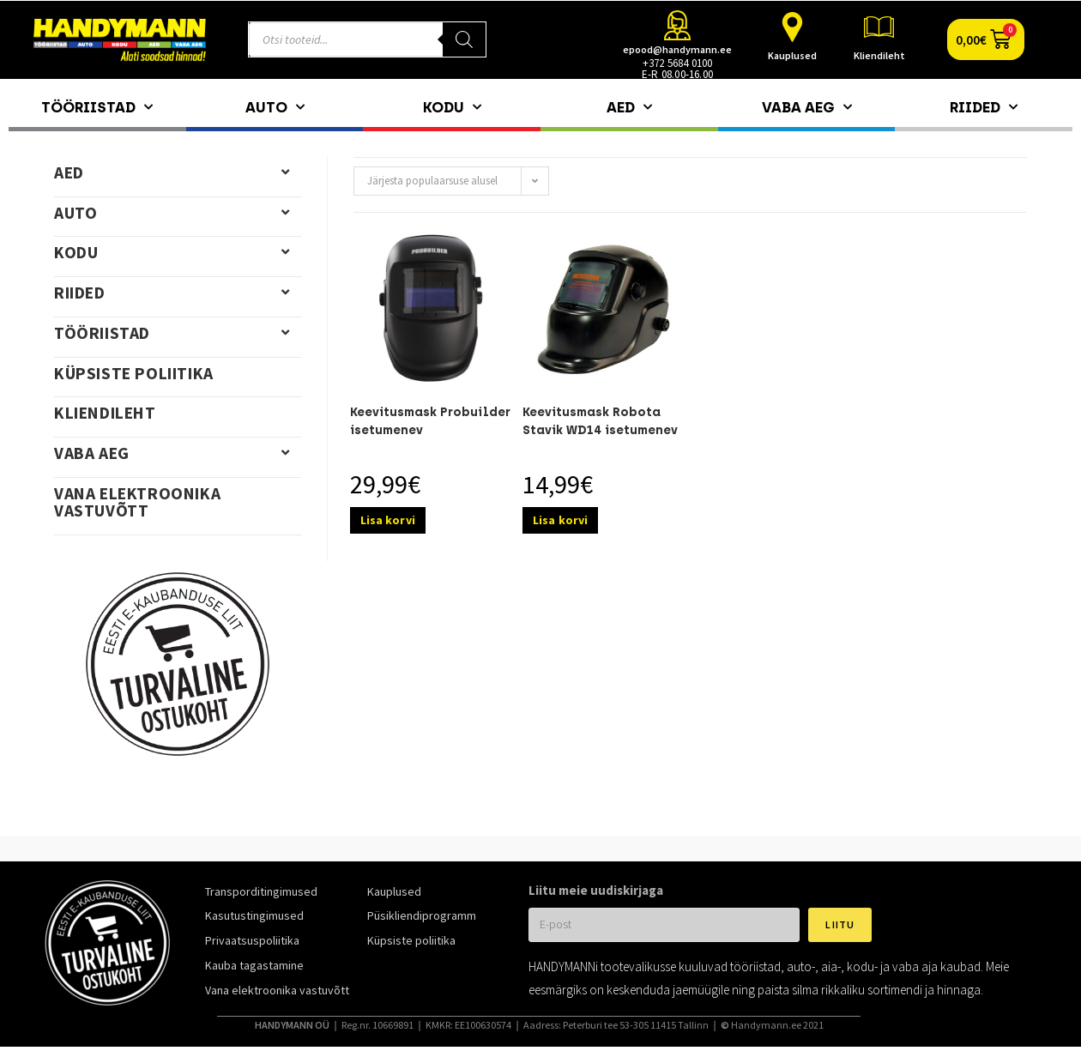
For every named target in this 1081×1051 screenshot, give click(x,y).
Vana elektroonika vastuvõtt (137, 502)
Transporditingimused (261, 891)
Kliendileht (879, 55)
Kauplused (792, 55)
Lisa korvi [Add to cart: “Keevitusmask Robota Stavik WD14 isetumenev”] (560, 520)
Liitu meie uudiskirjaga (595, 890)
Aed (629, 107)
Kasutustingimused (254, 915)
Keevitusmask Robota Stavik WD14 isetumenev (600, 421)
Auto (275, 107)
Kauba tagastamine (254, 965)
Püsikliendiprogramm (421, 915)
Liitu (840, 924)
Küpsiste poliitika (134, 373)
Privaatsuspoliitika (252, 940)
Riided (984, 107)
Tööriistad (97, 107)
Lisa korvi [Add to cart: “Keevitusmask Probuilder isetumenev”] (387, 520)
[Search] (464, 39)
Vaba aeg (807, 107)
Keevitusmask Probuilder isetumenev (430, 421)
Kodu (452, 107)
